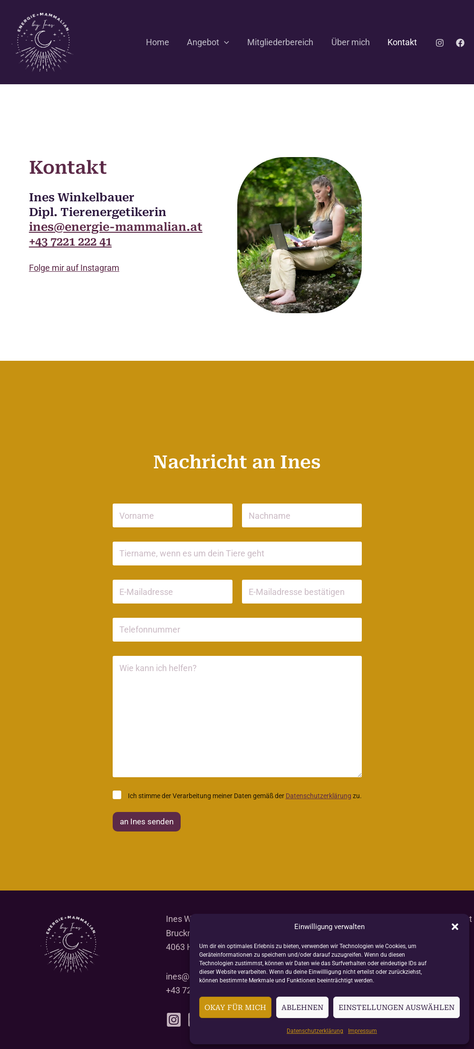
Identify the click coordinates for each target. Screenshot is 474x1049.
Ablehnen (302, 1007)
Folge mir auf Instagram (74, 268)
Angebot (211, 42)
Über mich (351, 42)
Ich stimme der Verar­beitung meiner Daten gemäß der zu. (245, 796)
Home (161, 42)
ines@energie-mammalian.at (116, 227)
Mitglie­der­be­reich (282, 42)
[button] (455, 926)
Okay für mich (235, 1007)
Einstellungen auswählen (397, 1007)
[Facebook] (460, 43)
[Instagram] (439, 43)
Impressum (362, 1031)
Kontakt (402, 42)
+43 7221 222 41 (70, 241)
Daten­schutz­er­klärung (315, 1031)
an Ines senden (147, 821)
